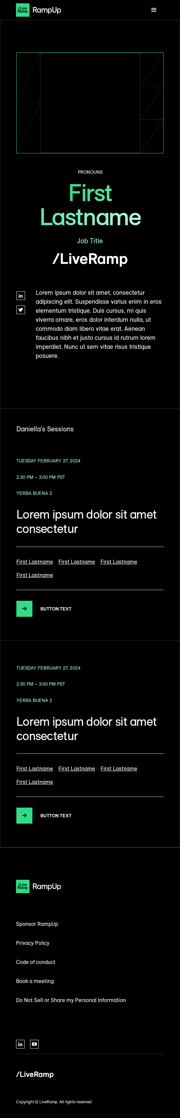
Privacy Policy (32, 943)
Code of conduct (35, 962)
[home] (38, 10)
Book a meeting (35, 981)
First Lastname (34, 561)
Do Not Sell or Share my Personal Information (71, 1000)
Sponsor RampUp (37, 924)
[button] (154, 10)
